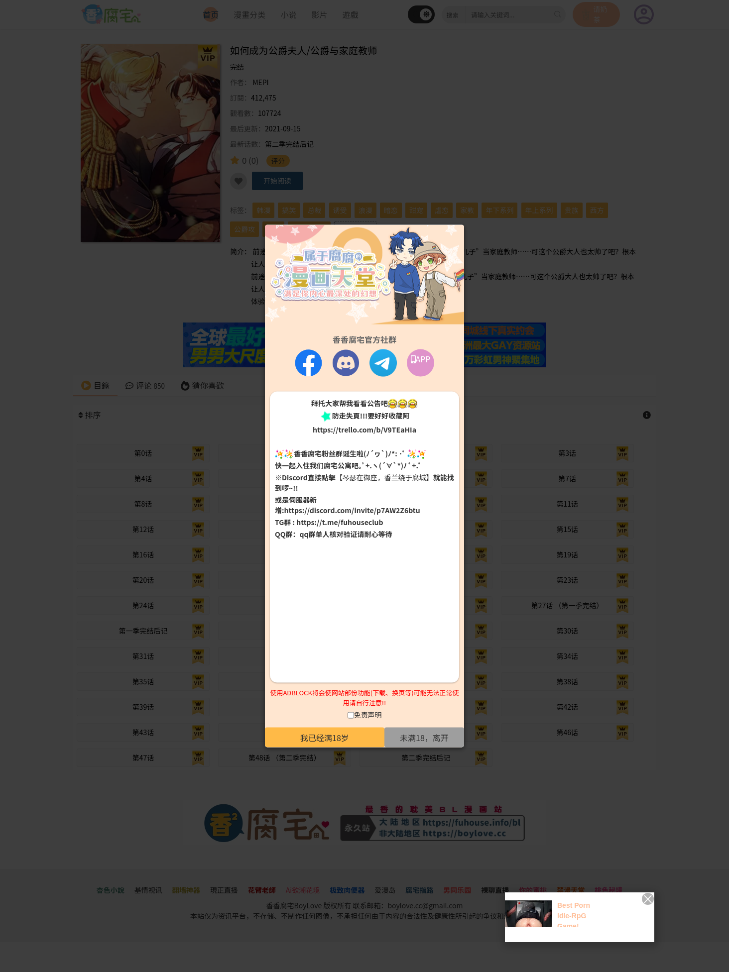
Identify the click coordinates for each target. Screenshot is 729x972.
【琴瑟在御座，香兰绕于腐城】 (384, 477)
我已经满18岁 (324, 738)
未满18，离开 (424, 738)
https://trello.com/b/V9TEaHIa (364, 429)
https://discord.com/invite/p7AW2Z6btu (352, 510)
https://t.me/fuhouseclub (339, 522)
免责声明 (368, 715)
